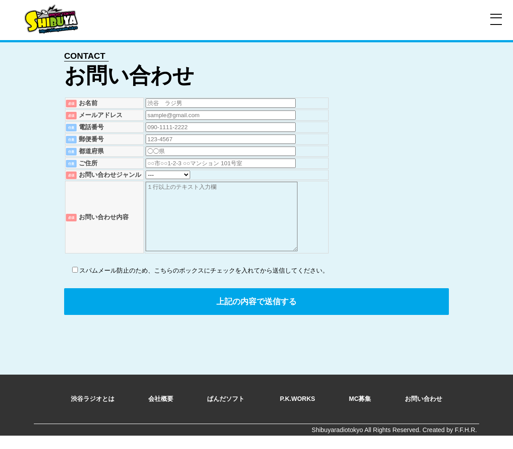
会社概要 (160, 412)
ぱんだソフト (226, 412)
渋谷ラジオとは (92, 412)
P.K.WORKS (297, 412)
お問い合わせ (423, 412)
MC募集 (360, 412)
